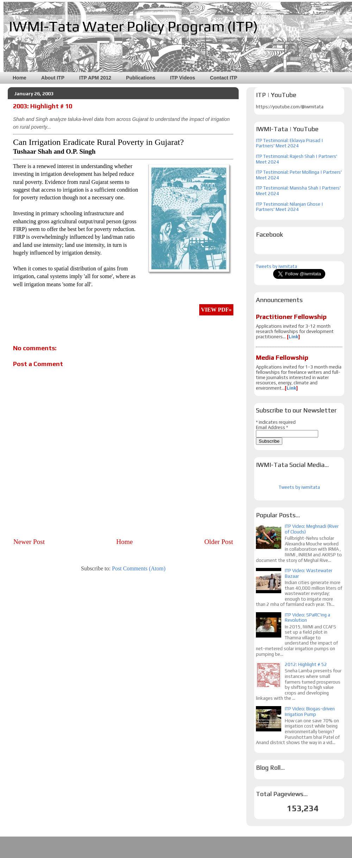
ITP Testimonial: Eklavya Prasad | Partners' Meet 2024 (289, 143)
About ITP (52, 78)
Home (19, 78)
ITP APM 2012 (95, 78)
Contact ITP (223, 78)
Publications (140, 78)
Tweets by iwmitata (276, 266)
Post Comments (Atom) (138, 568)
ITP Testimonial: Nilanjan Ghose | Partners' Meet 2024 (289, 206)
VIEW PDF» (216, 310)
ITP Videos (182, 78)
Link (293, 336)
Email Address (272, 427)
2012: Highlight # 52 (306, 664)
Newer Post (29, 541)
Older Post (218, 541)
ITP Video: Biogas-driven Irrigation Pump (310, 711)
